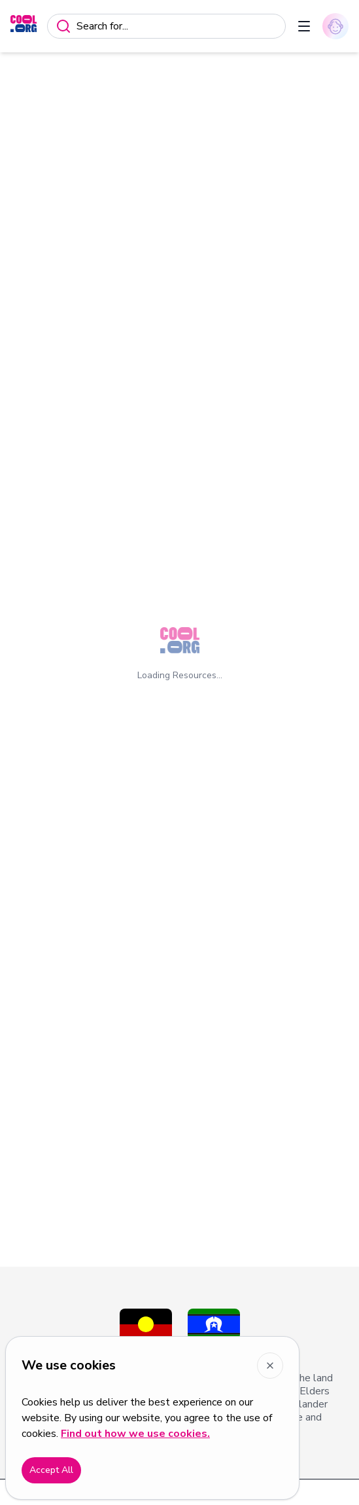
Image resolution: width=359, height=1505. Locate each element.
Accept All (51, 1470)
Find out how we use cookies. (135, 1433)
